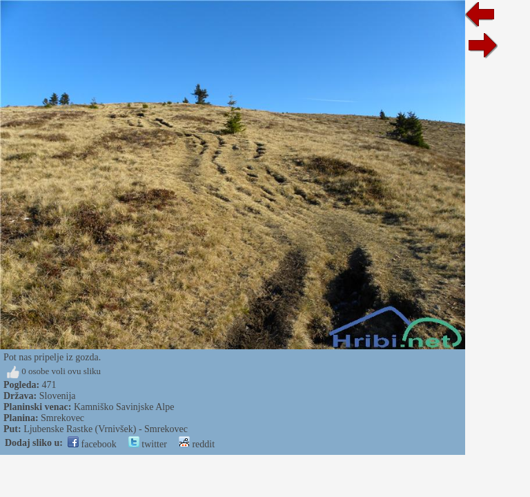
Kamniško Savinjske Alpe (124, 407)
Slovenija (57, 396)
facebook (92, 444)
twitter (147, 444)
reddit (197, 444)
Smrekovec (62, 418)
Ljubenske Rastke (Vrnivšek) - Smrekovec (105, 429)
